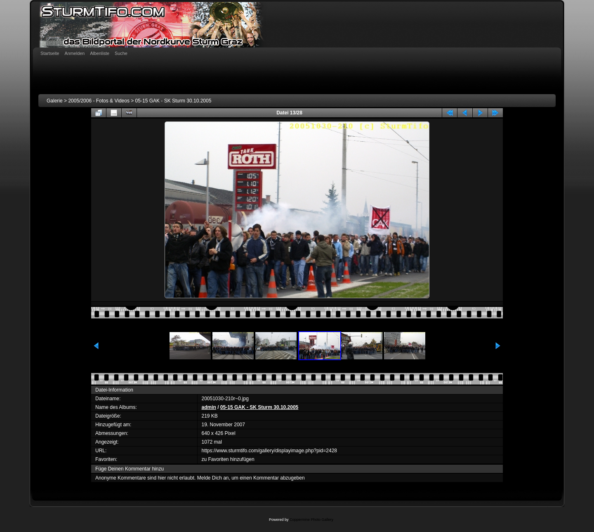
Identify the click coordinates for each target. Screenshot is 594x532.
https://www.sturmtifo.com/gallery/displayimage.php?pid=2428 (269, 451)
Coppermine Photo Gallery (311, 520)
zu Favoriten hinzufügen (228, 459)
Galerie (55, 101)
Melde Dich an (213, 478)
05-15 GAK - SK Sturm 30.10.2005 (173, 101)
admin (209, 407)
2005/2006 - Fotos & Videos (99, 101)
